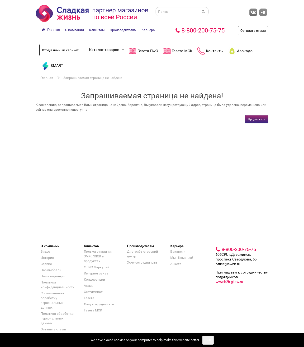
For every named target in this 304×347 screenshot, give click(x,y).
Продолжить (256, 119)
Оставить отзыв (253, 30)
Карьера (148, 30)
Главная (46, 78)
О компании (74, 30)
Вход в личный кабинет (60, 50)
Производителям (123, 30)
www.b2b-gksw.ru (229, 282)
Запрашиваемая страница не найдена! (93, 78)
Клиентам (96, 30)
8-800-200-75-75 (203, 30)
